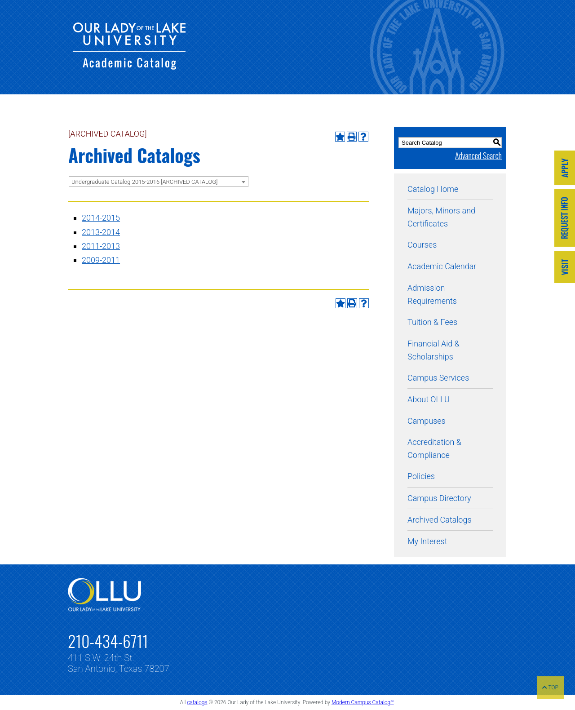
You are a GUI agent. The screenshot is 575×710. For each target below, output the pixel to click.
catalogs (197, 702)
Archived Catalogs (439, 519)
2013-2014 (101, 232)
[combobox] (158, 181)
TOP (550, 687)
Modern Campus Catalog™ (363, 702)
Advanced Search (478, 155)
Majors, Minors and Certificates (441, 217)
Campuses (426, 421)
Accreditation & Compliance (434, 448)
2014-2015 (101, 217)
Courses (422, 244)
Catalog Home (432, 189)
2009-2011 (101, 260)
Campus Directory (439, 498)
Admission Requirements (432, 294)
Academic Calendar (441, 266)
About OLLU (428, 399)
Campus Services (438, 377)
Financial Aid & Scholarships (433, 350)
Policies (421, 476)
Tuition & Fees (432, 322)
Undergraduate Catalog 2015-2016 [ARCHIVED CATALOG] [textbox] (144, 181)
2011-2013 (101, 246)
